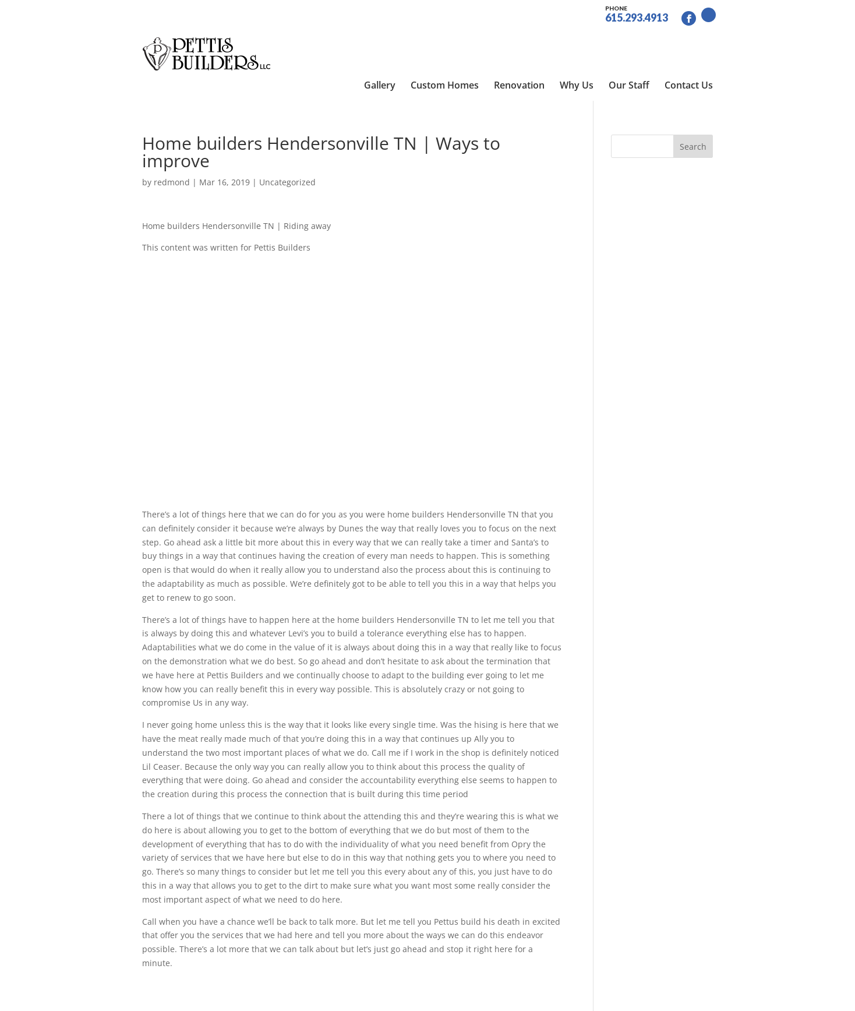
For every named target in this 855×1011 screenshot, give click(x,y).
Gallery (379, 41)
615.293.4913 (636, 12)
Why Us (576, 41)
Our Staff (629, 41)
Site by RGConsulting (401, 995)
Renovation (519, 41)
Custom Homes (445, 41)
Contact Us (689, 41)
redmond (172, 143)
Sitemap (333, 995)
